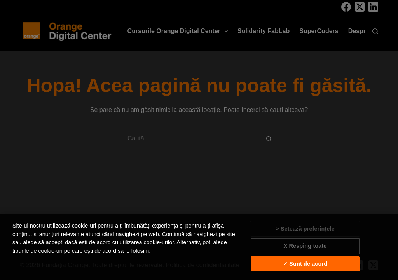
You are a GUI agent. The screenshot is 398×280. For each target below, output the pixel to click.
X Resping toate (305, 246)
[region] (199, 247)
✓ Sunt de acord (305, 264)
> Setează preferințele (305, 229)
